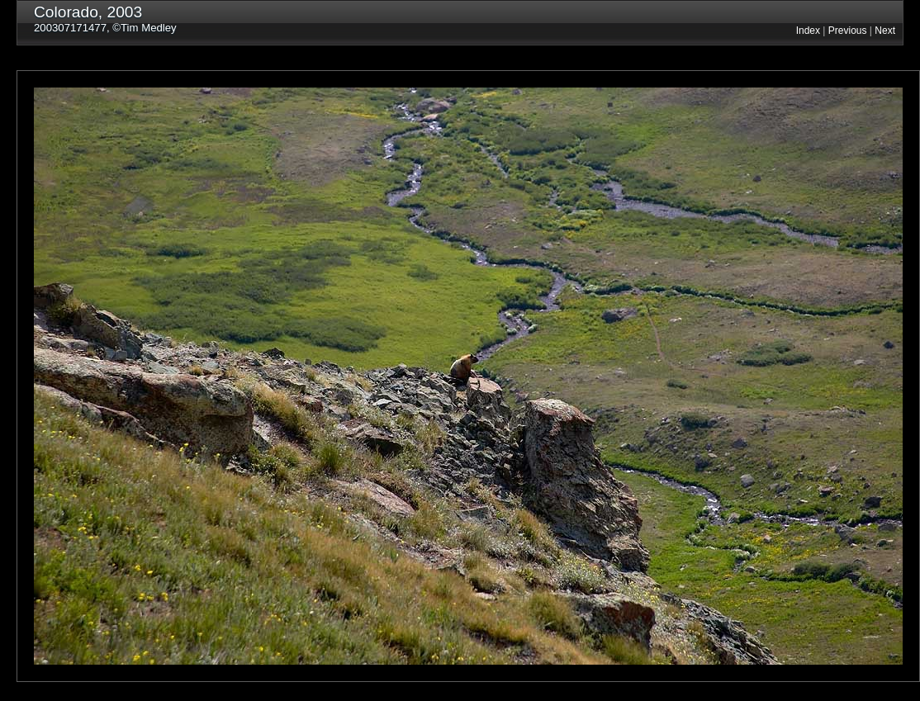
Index (808, 30)
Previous (847, 30)
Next (885, 30)
